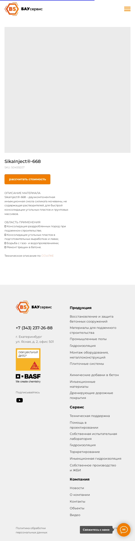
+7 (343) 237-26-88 (34, 327)
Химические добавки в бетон (94, 375)
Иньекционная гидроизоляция (95, 458)
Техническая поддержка (90, 416)
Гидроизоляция (83, 445)
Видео (75, 515)
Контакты (77, 501)
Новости (77, 488)
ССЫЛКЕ (47, 255)
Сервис (77, 407)
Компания (80, 479)
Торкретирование (85, 452)
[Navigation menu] (127, 9)
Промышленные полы (88, 339)
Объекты (77, 508)
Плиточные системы (87, 364)
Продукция (81, 308)
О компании (80, 495)
